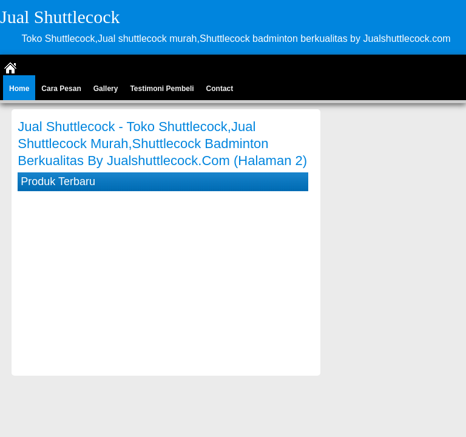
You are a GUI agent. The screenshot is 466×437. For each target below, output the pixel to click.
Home (19, 88)
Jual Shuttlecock (60, 17)
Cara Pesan (61, 88)
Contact (220, 88)
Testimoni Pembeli (162, 88)
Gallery (105, 88)
